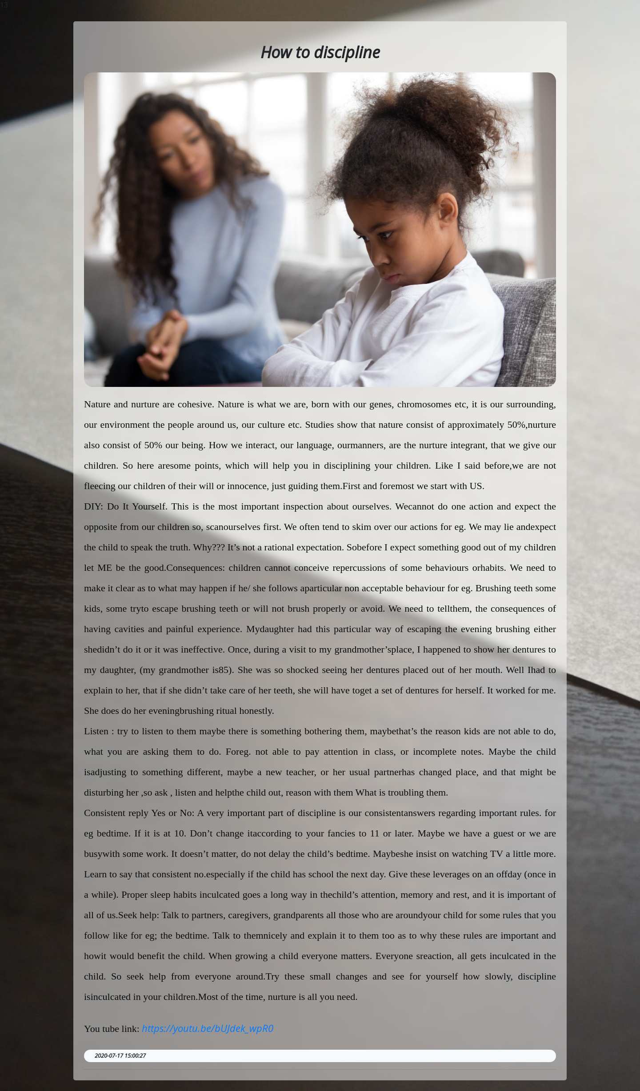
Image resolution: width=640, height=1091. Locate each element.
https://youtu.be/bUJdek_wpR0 (207, 1028)
